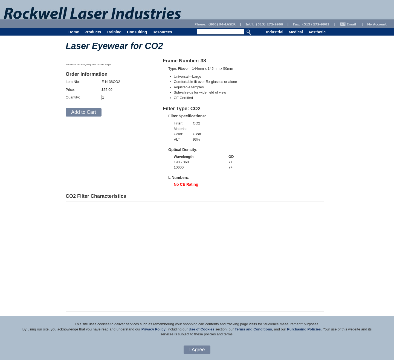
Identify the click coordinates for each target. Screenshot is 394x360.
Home (73, 32)
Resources (162, 32)
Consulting (137, 32)
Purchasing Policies (304, 329)
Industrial (274, 32)
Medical (296, 32)
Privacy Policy (153, 329)
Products (93, 32)
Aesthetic (317, 32)
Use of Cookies (201, 329)
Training (114, 32)
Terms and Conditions (253, 329)
